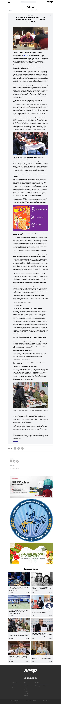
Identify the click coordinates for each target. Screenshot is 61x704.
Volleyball (26, 691)
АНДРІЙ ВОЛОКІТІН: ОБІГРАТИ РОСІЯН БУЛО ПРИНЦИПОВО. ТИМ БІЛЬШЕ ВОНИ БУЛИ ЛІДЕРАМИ (19, 658)
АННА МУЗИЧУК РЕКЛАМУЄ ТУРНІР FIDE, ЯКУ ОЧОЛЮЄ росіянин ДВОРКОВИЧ (41, 611)
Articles (36, 10)
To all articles (15, 468)
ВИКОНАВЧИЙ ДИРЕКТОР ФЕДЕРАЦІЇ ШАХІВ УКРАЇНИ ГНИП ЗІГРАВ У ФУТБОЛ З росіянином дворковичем (18, 612)
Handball (26, 693)
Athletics (26, 695)
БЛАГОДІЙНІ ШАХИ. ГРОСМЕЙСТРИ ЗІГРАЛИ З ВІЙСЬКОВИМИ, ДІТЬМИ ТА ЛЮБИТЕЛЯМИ (19, 634)
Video (32, 10)
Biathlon (26, 689)
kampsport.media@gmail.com (43, 685)
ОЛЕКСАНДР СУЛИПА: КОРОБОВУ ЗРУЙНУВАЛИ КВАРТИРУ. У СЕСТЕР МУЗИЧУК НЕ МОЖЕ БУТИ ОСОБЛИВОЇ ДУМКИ (42, 635)
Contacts (14, 689)
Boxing (25, 687)
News (28, 10)
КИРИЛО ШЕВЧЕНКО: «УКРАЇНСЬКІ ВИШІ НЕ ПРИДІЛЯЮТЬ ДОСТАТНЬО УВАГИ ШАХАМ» (41, 657)
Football (25, 685)
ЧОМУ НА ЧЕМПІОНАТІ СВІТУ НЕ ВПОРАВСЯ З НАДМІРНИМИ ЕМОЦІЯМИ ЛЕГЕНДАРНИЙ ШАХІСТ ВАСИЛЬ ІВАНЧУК (18, 589)
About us (13, 687)
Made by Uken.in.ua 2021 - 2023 (30, 700)
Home (24, 10)
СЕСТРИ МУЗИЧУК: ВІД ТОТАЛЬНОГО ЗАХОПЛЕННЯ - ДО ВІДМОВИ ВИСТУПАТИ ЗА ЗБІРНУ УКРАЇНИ (42, 589)
